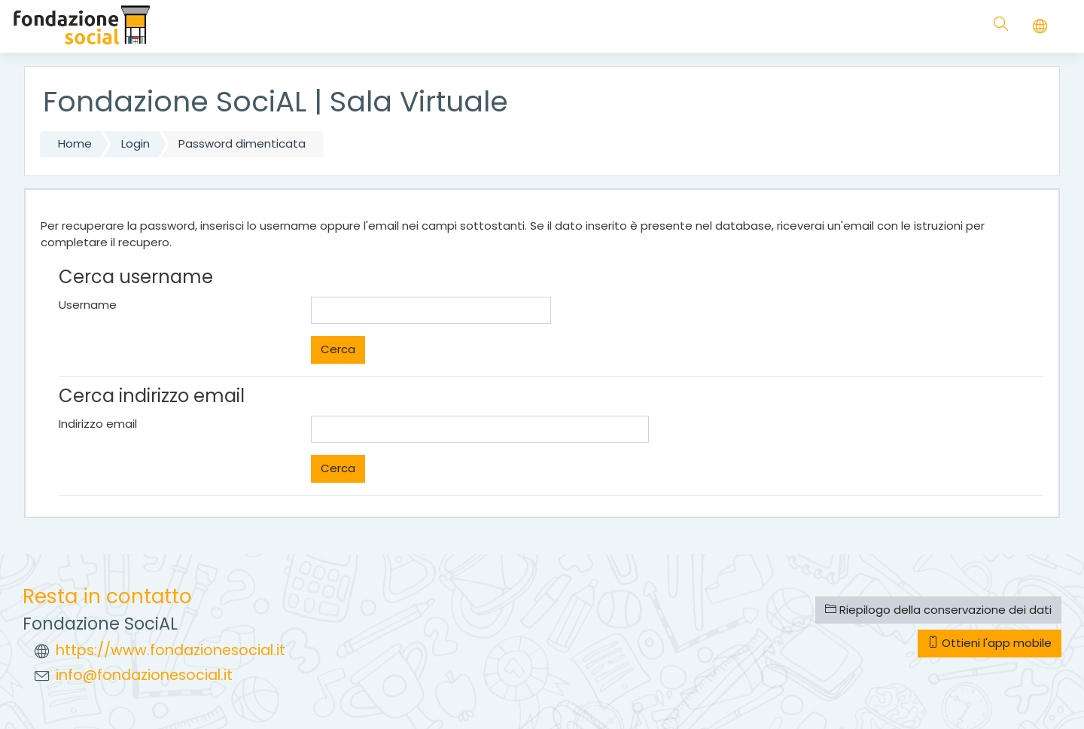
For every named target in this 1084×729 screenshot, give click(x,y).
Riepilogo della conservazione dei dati (938, 610)
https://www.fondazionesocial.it (170, 650)
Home (75, 143)
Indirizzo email (98, 424)
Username (88, 305)
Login (135, 143)
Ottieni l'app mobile (989, 643)
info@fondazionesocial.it (144, 675)
